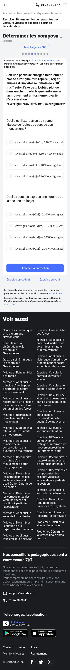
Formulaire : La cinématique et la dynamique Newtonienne (14, 348)
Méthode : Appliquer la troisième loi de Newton (17, 537)
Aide (22, 647)
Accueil (7, 13)
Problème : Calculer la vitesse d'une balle (50, 523)
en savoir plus (55, 293)
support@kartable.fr (21, 593)
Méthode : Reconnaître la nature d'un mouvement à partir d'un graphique (17, 462)
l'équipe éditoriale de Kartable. (45, 60)
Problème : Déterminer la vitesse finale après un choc (50, 535)
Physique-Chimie (47, 13)
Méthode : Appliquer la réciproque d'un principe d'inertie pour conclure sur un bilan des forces (18, 403)
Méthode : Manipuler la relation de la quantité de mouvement (17, 431)
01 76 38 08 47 (50, 5)
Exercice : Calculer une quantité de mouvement (51, 387)
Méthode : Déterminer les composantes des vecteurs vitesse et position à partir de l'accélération (16, 500)
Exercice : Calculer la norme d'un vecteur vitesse (49, 376)
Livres (35, 647)
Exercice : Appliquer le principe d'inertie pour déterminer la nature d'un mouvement (50, 345)
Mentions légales (13, 653)
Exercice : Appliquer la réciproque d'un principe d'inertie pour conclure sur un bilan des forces (52, 361)
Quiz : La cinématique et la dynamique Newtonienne (18, 363)
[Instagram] (50, 662)
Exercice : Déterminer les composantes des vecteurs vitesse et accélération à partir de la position (52, 476)
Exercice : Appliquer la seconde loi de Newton (51, 491)
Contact (8, 647)
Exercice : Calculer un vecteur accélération (50, 429)
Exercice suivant (50, 279)
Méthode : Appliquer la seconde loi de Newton (17, 514)
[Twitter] (41, 662)
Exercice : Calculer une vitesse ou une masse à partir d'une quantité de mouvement (51, 400)
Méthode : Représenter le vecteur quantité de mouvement (17, 418)
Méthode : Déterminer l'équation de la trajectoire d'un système (18, 526)
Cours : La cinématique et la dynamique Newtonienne (17, 334)
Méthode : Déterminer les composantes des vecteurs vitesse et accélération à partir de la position (17, 480)
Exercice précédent (18, 279)
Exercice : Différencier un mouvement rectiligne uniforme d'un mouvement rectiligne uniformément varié (51, 444)
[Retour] (6, 4)
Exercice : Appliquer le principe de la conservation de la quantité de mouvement (51, 416)
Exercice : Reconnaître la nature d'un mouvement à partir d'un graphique (52, 460)
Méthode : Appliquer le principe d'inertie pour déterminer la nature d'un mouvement (17, 387)
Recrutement (39, 653)
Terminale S (24, 13)
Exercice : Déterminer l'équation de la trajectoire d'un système (51, 503)
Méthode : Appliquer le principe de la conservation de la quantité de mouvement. (18, 446)
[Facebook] (32, 662)
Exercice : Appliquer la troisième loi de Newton (51, 514)
